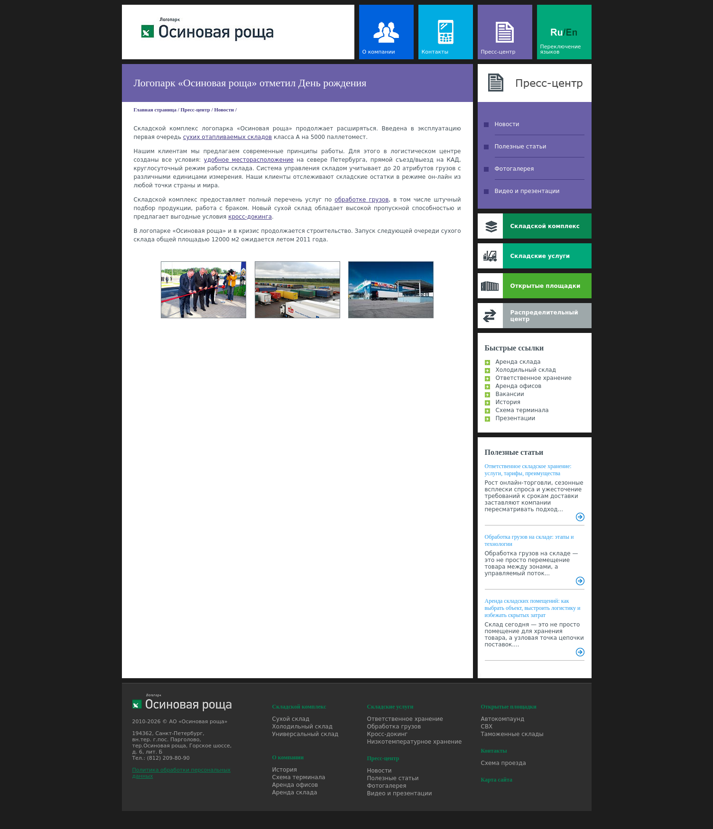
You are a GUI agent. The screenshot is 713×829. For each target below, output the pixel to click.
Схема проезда (503, 763)
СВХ (487, 726)
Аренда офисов (519, 386)
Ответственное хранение (534, 378)
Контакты (435, 52)
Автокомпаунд (503, 719)
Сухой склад (291, 719)
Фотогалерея (514, 169)
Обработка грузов (394, 726)
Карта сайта (497, 779)
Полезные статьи (520, 146)
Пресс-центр (498, 52)
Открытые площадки (545, 286)
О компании (378, 52)
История (508, 402)
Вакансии (510, 394)
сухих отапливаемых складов (227, 137)
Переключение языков (560, 49)
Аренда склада (518, 362)
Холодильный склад (526, 370)
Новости (224, 109)
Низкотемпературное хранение (414, 741)
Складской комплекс (545, 226)
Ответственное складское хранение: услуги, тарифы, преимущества (528, 470)
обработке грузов (361, 199)
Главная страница (155, 109)
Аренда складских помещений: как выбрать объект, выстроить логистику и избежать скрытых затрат (533, 608)
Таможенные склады (512, 734)
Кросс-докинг (387, 734)
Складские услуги (540, 256)
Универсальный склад (305, 734)
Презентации (516, 418)
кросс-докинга (250, 216)
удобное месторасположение (249, 160)
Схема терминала (522, 410)
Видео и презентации (527, 191)
